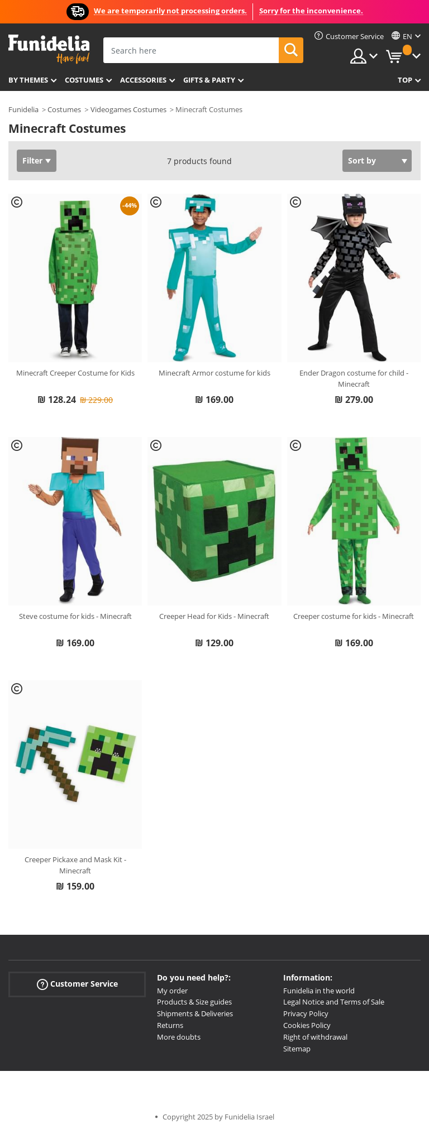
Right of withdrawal (315, 1037)
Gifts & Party (209, 80)
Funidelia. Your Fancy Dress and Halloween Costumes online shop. (48, 49)
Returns (170, 1025)
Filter (32, 160)
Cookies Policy (307, 1025)
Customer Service (77, 983)
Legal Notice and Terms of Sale (333, 1002)
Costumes (84, 80)
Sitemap (297, 1049)
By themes (28, 80)
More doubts (179, 1037)
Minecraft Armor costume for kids (214, 373)
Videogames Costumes (128, 109)
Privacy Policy (305, 1013)
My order (172, 991)
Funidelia (23, 109)
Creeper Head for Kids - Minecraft (214, 616)
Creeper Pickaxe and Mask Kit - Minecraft (75, 865)
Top (405, 80)
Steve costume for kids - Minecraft (75, 616)
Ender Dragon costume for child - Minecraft (353, 378)
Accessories (143, 80)
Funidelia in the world (319, 991)
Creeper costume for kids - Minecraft (353, 616)
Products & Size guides (194, 1002)
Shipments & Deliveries (195, 1013)
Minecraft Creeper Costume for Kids (75, 373)
